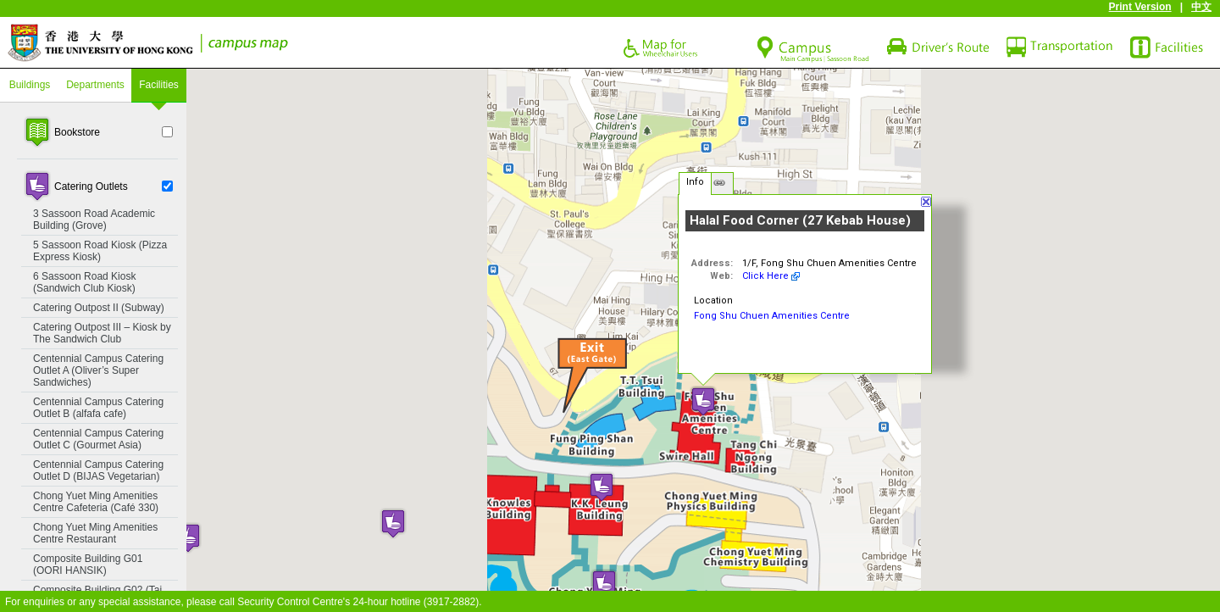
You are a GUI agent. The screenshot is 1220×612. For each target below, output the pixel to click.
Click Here (765, 275)
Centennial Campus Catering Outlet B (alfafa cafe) (98, 408)
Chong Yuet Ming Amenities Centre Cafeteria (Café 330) (95, 502)
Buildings (30, 85)
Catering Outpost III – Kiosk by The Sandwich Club (102, 333)
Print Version (1140, 7)
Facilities (159, 85)
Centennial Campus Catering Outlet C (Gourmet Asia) (98, 439)
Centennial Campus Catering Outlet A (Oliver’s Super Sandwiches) (98, 370)
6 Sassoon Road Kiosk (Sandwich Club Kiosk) (84, 282)
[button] (604, 584)
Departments (95, 85)
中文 (1201, 7)
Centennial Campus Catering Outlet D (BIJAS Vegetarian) (98, 470)
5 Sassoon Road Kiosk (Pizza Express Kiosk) (100, 251)
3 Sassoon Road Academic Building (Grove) (94, 219)
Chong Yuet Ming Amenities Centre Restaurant (95, 533)
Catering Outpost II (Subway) (98, 308)
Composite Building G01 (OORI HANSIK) (87, 564)
